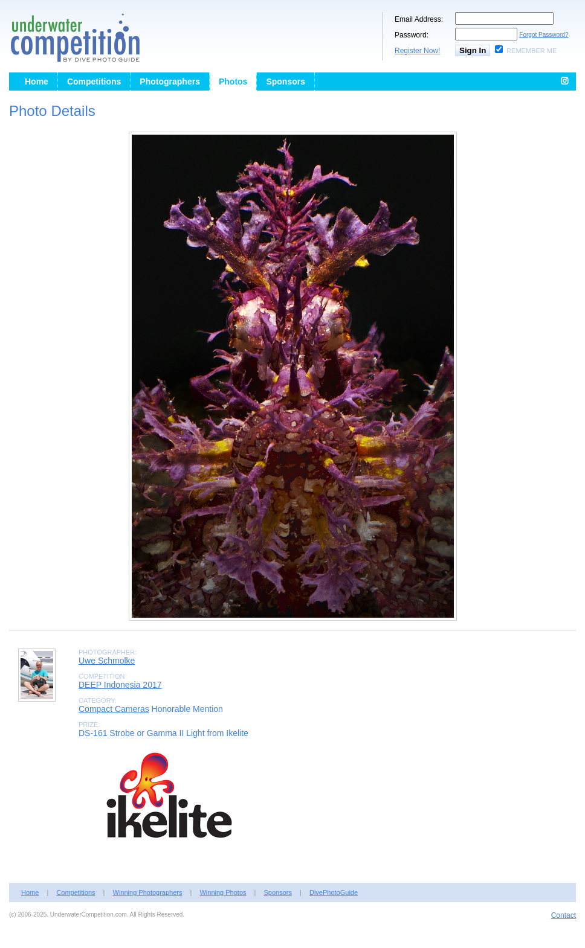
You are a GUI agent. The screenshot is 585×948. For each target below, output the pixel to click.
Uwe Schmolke (107, 660)
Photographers (170, 81)
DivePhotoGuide (333, 892)
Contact (563, 915)
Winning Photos (222, 892)
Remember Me (531, 50)
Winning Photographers (148, 892)
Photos (233, 81)
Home (36, 81)
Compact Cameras (114, 709)
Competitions (94, 81)
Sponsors (285, 81)
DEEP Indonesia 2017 (120, 685)
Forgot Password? (543, 34)
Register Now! (417, 50)
